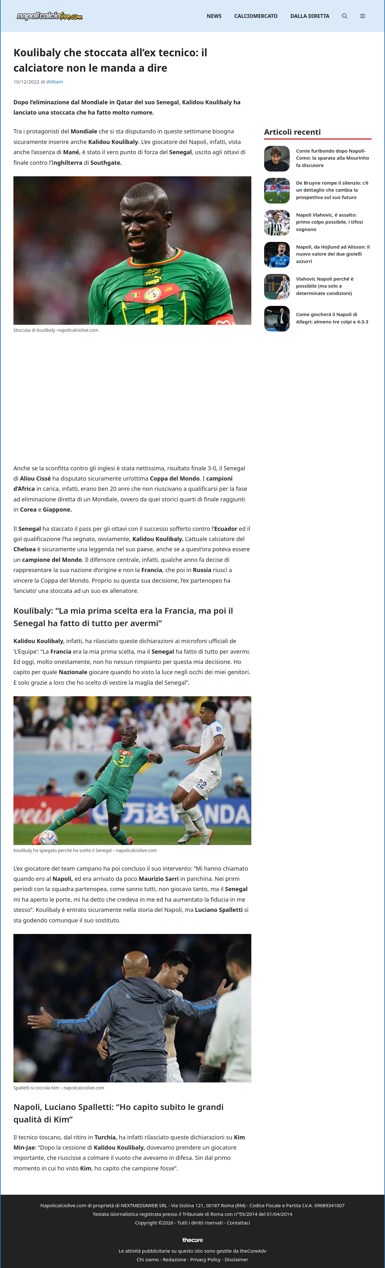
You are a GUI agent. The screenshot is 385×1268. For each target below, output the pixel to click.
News (214, 16)
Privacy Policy (205, 1259)
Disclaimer (236, 1259)
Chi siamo (148, 1259)
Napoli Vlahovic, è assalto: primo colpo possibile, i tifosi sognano (329, 221)
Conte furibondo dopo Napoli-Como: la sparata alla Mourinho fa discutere (332, 158)
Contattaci (238, 1222)
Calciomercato (256, 16)
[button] (345, 16)
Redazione (174, 1259)
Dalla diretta (309, 16)
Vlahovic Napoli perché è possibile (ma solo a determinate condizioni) (325, 285)
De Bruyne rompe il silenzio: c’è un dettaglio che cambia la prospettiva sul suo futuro (332, 189)
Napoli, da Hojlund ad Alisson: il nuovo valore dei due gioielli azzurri (333, 253)
